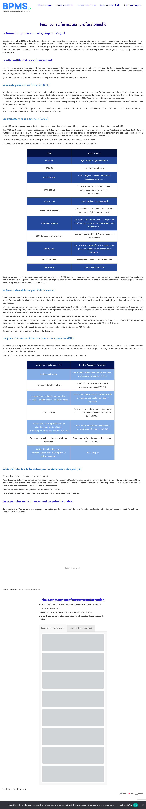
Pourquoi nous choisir (86, 5)
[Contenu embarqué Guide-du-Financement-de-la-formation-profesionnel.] (73, 568)
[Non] (143, 805)
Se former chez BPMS (110, 5)
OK (135, 805)
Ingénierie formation (64, 5)
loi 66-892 (47, 41)
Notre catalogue (44, 5)
